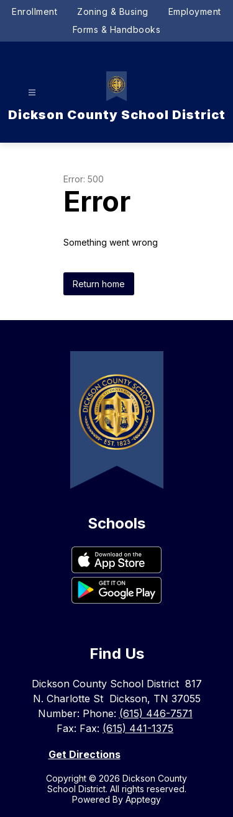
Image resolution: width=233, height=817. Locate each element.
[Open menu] (32, 93)
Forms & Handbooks (117, 29)
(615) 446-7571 (156, 713)
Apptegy (143, 799)
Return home (99, 284)
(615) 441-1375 (138, 728)
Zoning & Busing (112, 11)
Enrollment (34, 11)
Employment (194, 11)
